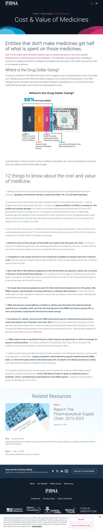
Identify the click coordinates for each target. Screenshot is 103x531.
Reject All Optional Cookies (81, 526)
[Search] (92, 3)
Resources (68, 483)
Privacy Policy (49, 498)
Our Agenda (42, 483)
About (32, 483)
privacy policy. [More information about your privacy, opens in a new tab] (37, 527)
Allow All (81, 520)
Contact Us (35, 498)
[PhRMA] (11, 3)
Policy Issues (46, 14)
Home (35, 14)
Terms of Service (64, 498)
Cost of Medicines (62, 14)
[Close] (100, 517)
